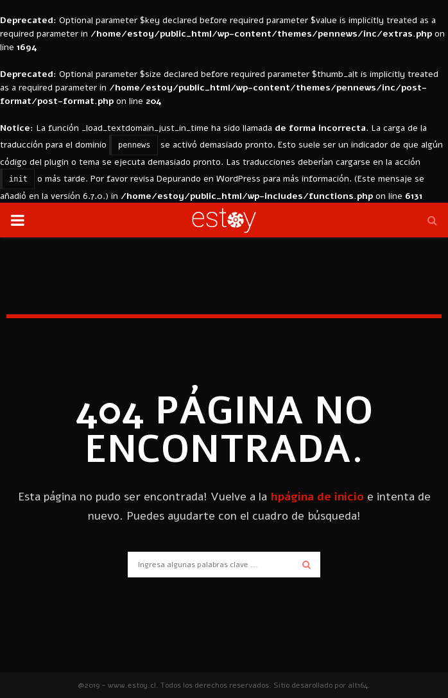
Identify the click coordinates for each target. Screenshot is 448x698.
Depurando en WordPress (209, 179)
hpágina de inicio (317, 496)
